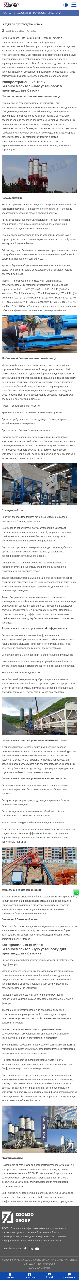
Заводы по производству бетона (39, 13)
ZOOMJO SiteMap (39, 1268)
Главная (7, 13)
